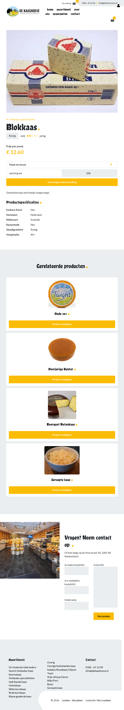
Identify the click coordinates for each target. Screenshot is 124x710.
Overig (51, 662)
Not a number (104, 700)
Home (50, 9)
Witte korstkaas (17, 689)
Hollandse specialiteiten (20, 119)
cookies (66, 700)
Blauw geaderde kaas (20, 696)
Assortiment (64, 9)
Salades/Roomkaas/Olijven (61, 669)
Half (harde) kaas (18, 681)
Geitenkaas (15, 685)
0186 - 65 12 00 (88, 3)
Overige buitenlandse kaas (61, 665)
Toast (50, 673)
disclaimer (77, 700)
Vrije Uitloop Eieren (57, 676)
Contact (75, 14)
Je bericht (105, 585)
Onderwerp (76, 602)
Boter (50, 684)
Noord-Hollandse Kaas (21, 670)
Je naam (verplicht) (76, 567)
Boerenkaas (15, 674)
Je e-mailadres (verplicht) (76, 585)
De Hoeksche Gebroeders (22, 667)
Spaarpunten (60, 14)
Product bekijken (62, 324)
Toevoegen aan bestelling (62, 182)
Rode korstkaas (17, 692)
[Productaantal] (89, 173)
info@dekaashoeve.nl (108, 3)
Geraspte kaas (54, 687)
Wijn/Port (52, 680)
